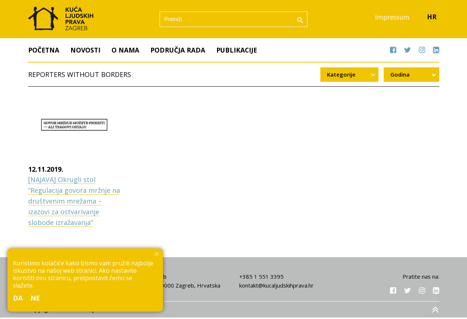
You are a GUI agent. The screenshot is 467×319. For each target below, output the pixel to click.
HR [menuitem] (432, 18)
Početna (44, 51)
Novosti (86, 51)
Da (18, 297)
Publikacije (240, 51)
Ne (35, 297)
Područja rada (180, 51)
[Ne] (156, 254)
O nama (127, 51)
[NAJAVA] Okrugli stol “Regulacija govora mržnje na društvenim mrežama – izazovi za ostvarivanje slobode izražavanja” (74, 202)
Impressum (391, 18)
